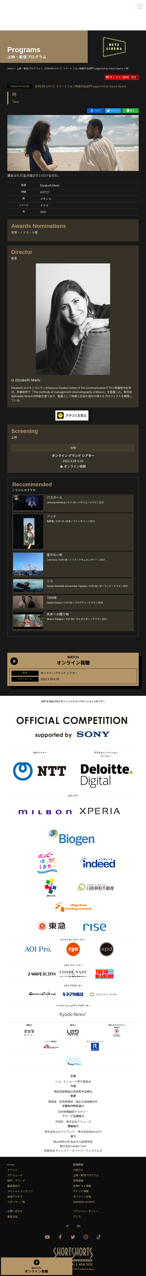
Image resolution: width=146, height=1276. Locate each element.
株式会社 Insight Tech (73, 1146)
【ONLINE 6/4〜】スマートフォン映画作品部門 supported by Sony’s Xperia (66, 86)
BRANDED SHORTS (84, 1202)
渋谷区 (59, 1121)
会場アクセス (14, 1196)
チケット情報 (80, 1191)
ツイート (113, 110)
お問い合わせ (15, 1211)
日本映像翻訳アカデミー (73, 1111)
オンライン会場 (82, 1196)
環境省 (52, 1101)
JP (67, 1226)
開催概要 (78, 1164)
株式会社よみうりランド (60, 1131)
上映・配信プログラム (86, 1175)
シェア (95, 110)
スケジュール (14, 1175)
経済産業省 (66, 1101)
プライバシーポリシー (86, 1211)
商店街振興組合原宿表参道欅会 (73, 1091)
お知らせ (78, 1169)
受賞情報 (78, 1180)
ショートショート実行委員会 (73, 1081)
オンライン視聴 (75, 466)
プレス (77, 1216)
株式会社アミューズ (78, 1121)
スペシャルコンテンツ (20, 1191)
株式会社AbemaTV (89, 1131)
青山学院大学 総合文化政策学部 (73, 1141)
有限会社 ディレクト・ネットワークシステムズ (73, 1150)
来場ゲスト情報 (82, 1186)
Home (10, 1164)
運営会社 (12, 1216)
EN (78, 1226)
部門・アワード (16, 1180)
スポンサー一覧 (16, 1202)
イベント (12, 1169)
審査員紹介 (13, 1186)
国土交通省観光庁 (87, 1101)
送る (130, 110)
